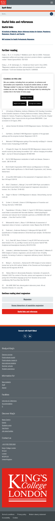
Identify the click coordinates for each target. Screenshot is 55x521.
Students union (6, 425)
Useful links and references (27, 311)
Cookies (15, 518)
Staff (3, 385)
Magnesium (27, 299)
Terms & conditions (8, 514)
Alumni (4, 388)
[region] (27, 91)
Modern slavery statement (37, 514)
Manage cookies (27, 97)
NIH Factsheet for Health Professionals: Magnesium (18, 39)
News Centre (6, 420)
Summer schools (7, 366)
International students (9, 363)
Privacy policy (21, 514)
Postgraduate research (9, 360)
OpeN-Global (6, 7)
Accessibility (6, 518)
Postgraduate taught (8, 357)
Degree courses (7, 354)
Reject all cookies (19, 103)
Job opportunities (7, 431)
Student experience (8, 369)
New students (6, 382)
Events (4, 422)
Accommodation (7, 404)
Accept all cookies (35, 103)
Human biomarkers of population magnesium (28, 305)
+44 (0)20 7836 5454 (9, 444)
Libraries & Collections (9, 401)
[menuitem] (27, 354)
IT (2, 406)
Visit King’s (5, 428)
